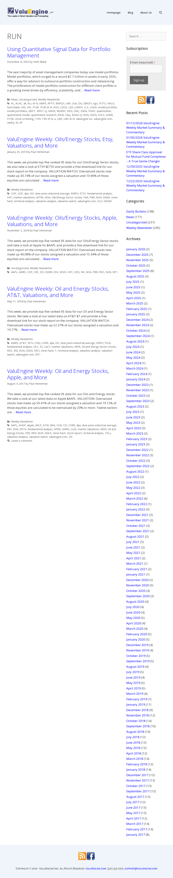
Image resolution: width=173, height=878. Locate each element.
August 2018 (135, 732)
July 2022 (132, 477)
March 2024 (134, 368)
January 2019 (135, 704)
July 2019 (132, 672)
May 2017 (133, 813)
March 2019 (134, 694)
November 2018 (137, 715)
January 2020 (135, 639)
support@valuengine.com (141, 868)
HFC (9, 197)
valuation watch (67, 201)
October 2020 (136, 591)
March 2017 (134, 824)
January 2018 (135, 769)
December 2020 (137, 580)
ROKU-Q (77, 115)
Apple (30, 425)
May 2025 (133, 292)
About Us (146, 12)
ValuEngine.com (96, 868)
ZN (70, 436)
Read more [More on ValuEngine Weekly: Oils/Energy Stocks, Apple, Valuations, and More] (51, 259)
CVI (65, 425)
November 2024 (137, 325)
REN (33, 433)
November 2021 (137, 520)
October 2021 (136, 526)
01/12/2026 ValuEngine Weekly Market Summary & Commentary (145, 127)
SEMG (106, 197)
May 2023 (133, 423)
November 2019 (137, 650)
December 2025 (137, 255)
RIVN (61, 115)
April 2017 (133, 818)
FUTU (102, 103)
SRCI (36, 350)
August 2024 (135, 341)
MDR (77, 346)
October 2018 (136, 721)
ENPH (99, 343)
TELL (108, 433)
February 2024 (136, 374)
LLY (86, 107)
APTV (51, 103)
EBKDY (87, 103)
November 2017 (137, 780)
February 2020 (136, 634)
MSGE (51, 111)
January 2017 (135, 835)
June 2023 (133, 417)
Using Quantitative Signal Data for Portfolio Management (58, 52)
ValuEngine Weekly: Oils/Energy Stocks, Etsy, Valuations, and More (60, 142)
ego (95, 103)
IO (41, 346)
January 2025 (135, 314)
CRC (36, 272)
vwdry (10, 122)
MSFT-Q (42, 111)
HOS (77, 272)
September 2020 (138, 596)
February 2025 (136, 309)
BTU (30, 343)
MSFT (32, 111)
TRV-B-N (47, 119)
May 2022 (133, 488)
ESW (15, 429)
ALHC (19, 103)
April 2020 (133, 623)
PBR (92, 197)
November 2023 (137, 390)
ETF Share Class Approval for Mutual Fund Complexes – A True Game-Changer (146, 156)
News (14, 99)
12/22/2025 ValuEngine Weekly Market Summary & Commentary (145, 185)
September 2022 (138, 466)
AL (12, 103)
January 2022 (135, 509)
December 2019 (137, 645)
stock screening (24, 119)
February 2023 (136, 439)
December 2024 (137, 320)
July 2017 (132, 802)
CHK (59, 425)
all (25, 103)
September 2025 (138, 271)
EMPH (74, 193)
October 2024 (136, 330)
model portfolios (17, 111)
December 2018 (137, 710)
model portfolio (107, 107)
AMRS (22, 272)
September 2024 (138, 336)
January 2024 (135, 379)
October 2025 (136, 265)
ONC (76, 111)
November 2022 (137, 455)
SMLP (48, 433)
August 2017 (135, 797)
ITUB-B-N (46, 107)
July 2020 (132, 607)
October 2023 (136, 396)
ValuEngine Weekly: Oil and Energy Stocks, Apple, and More (58, 374)
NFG (69, 111)
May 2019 (133, 683)
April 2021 (133, 558)
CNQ (37, 343)
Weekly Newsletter (49, 99)
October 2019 (136, 656)
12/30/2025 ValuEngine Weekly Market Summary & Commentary (145, 171)
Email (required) (142, 62)
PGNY (91, 111)
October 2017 (136, 786)
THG (38, 119)
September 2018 (138, 726)
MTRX (39, 197)
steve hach (47, 350)
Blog (130, 12)
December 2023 (137, 385)
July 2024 (132, 347)
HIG (23, 107)
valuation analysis (46, 201)
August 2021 (135, 536)
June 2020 (133, 612)
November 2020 (137, 585)
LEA (70, 107)
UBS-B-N (69, 119)
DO (32, 193)
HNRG (65, 429)
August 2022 (135, 471)
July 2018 (132, 737)
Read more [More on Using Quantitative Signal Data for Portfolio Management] (92, 90)
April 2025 (133, 298)
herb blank (13, 107)
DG (80, 103)
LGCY (47, 346)
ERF (9, 429)
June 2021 (133, 547)
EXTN (23, 429)
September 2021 (138, 531)
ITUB (35, 107)
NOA (47, 197)
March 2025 (134, 303)
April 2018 (133, 753)
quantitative (104, 111)
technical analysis (24, 201)
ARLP (38, 425)
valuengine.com (103, 119)
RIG (16, 350)
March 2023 (134, 433)
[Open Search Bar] (160, 12)
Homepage (114, 12)
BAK (52, 425)
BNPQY (60, 103)
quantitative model (18, 115)
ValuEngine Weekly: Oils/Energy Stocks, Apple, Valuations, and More (62, 221)
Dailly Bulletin (136, 211)
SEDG (93, 115)
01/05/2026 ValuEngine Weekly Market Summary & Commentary (145, 142)
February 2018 (136, 764)
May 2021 (133, 553)
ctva (74, 103)
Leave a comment (21, 440)
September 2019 (138, 661)
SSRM (109, 115)
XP (20, 122)
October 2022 (136, 461)
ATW (46, 425)
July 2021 (132, 542)
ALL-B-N (32, 103)
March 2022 (134, 498)
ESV (56, 272)
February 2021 (136, 569)
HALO (110, 103)
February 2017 (136, 829)
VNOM (107, 201)
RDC (101, 272)
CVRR (45, 343)
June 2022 (133, 482)
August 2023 (135, 406)
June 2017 (133, 807)
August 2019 (135, 667)
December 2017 (137, 775)
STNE (10, 119)
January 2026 (135, 249)
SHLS (101, 115)
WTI (115, 272)
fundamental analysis (99, 193)
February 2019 (136, 699)
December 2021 (137, 515)
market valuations (24, 197)
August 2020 (135, 601)
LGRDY (78, 107)
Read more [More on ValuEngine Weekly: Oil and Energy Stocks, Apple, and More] (23, 412)
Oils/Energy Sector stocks (67, 197)
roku (67, 115)
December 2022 (137, 450)
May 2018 (133, 748)
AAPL (14, 272)
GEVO (63, 272)
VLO (99, 201)
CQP (20, 193)
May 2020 (133, 618)
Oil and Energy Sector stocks (99, 346)
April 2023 (133, 428)
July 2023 (132, 412)
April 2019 (133, 688)
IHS (29, 107)
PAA (85, 197)
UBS (59, 119)
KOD (56, 107)
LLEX (73, 429)
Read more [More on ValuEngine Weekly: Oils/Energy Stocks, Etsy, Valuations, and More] (51, 180)
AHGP (22, 425)
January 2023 (135, 444)
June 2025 (133, 287)
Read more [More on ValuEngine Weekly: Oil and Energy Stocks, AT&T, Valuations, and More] (29, 330)
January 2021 (135, 574)
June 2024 (133, 352)
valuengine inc (84, 119)
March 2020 (134, 629)
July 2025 (132, 282)
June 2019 (133, 677)
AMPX (42, 103)
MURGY (61, 111)
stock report (74, 433)
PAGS (84, 111)
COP (13, 193)
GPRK (57, 429)
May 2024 (133, 357)
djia (26, 193)
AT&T (23, 343)
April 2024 (133, 363)
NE (82, 272)
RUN (86, 115)
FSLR (108, 343)
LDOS (63, 107)
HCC (36, 346)
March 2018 (134, 759)
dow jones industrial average (52, 193)
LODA (93, 107)
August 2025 (135, 276)
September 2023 (138, 401)
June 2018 (133, 742)
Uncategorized (28, 99)
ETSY (83, 193)
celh (68, 103)
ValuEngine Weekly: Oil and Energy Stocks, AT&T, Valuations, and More (58, 292)
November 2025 (137, 260)
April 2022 (133, 493)
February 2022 (136, 504)
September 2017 (138, 791)
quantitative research (43, 115)
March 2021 (134, 563)
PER (27, 433)
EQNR (48, 272)
